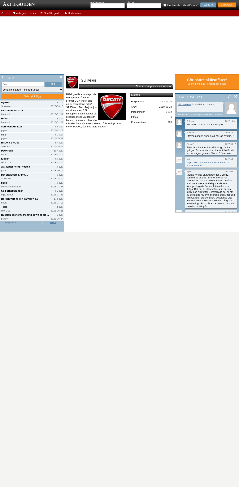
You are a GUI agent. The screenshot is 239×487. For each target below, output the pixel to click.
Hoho (4, 118)
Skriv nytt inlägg (32, 96)
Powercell (7, 150)
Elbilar (5, 158)
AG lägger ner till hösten (15, 166)
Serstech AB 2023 (11, 126)
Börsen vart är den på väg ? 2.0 (19, 198)
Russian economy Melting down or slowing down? (25, 214)
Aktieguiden (19, 4)
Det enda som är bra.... (14, 174)
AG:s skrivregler (194, 114)
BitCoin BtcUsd (10, 142)
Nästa (53, 222)
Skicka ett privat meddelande (155, 86)
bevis (4, 182)
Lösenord (131, 2)
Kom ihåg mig (173, 5)
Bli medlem (227, 4)
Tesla (4, 206)
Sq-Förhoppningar (12, 190)
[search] (23, 84)
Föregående (10, 222)
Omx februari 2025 (12, 110)
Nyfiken (5, 102)
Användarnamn (97, 2)
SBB (3, 134)
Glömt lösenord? (190, 5)
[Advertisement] (119, 45)
